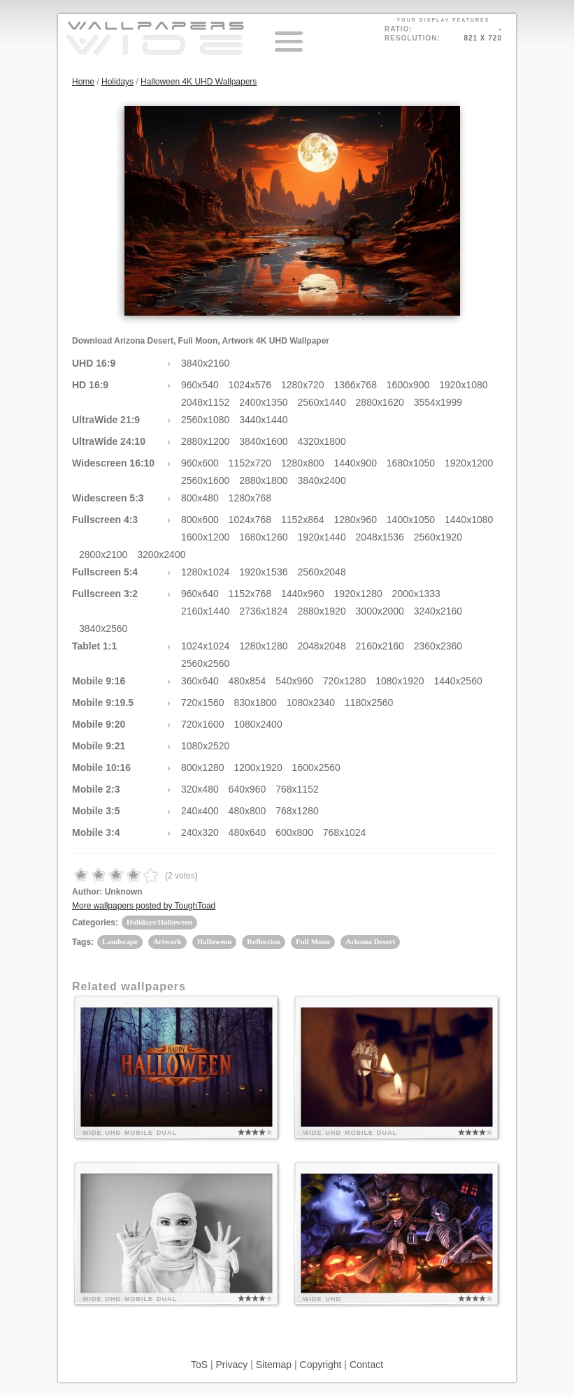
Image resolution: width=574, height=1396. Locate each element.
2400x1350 (263, 402)
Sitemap (274, 1364)
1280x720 (302, 384)
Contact (366, 1364)
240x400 (200, 810)
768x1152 (297, 789)
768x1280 (297, 810)
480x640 (247, 832)
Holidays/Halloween (159, 922)
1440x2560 (457, 680)
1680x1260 (263, 537)
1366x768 (355, 384)
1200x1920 (258, 767)
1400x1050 (411, 519)
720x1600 (202, 724)
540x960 (294, 680)
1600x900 (408, 384)
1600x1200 (205, 537)
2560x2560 (205, 663)
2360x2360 (438, 646)
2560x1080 (205, 419)
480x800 (247, 810)
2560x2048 (321, 572)
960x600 (200, 463)
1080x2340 (311, 702)
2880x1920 (321, 611)
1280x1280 (263, 646)
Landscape (120, 941)
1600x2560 (316, 767)
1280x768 (250, 498)
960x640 (200, 593)
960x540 (200, 384)
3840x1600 (263, 441)
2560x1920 (438, 537)
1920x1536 (263, 572)
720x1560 (202, 702)
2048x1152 (205, 402)
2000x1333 (416, 593)
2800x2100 (103, 554)
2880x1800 (263, 480)
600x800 (294, 832)
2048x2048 (321, 646)
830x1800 (255, 702)
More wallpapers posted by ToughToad (143, 906)
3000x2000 (380, 611)
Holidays (117, 82)
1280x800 (302, 463)
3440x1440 (263, 419)
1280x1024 (205, 572)
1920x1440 (321, 537)
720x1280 (344, 680)
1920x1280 (357, 593)
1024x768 (250, 519)
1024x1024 (205, 646)
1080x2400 (258, 724)
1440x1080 (469, 519)
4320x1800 (321, 441)
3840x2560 (103, 628)
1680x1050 (411, 463)
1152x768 (250, 593)
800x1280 (202, 767)
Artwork (167, 941)
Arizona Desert (370, 941)
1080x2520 (205, 745)
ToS (199, 1364)
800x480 (200, 498)
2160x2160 (380, 646)
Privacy (231, 1364)
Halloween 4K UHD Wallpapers (199, 82)
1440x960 (302, 593)
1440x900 (355, 463)
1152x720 (250, 463)
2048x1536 (380, 537)
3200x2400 (161, 554)
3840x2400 (321, 480)
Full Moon (313, 941)
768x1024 (344, 832)
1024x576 (250, 384)
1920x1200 (469, 463)
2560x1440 (321, 402)
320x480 (200, 789)
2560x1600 (205, 480)
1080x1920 (399, 680)
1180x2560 (369, 702)
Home (83, 82)
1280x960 (355, 519)
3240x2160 (438, 611)
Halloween (214, 941)
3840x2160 (205, 363)
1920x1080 (463, 384)
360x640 (200, 680)
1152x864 (302, 519)
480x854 (247, 680)
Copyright (321, 1364)
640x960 (247, 789)
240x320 (200, 832)
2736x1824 (263, 611)
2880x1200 (205, 441)
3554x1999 (438, 402)
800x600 (200, 519)
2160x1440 (205, 611)
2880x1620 (380, 402)
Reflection (263, 941)
